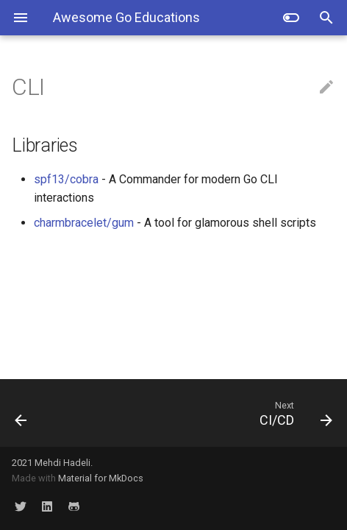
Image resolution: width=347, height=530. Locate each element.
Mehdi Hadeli (62, 462)
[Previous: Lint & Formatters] (45, 413)
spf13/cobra (66, 179)
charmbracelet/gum (84, 223)
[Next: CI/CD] (216, 413)
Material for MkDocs (100, 478)
